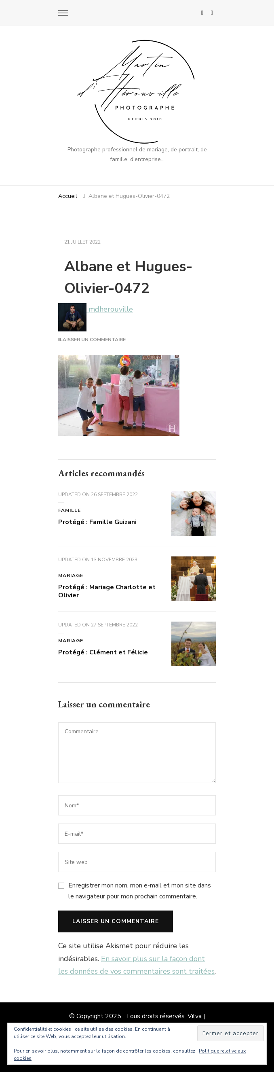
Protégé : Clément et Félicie (103, 652)
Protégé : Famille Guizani (97, 522)
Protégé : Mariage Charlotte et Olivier (107, 591)
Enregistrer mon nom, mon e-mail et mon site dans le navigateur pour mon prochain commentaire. (139, 890)
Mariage (70, 575)
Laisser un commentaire (93, 339)
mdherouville (95, 309)
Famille (69, 510)
